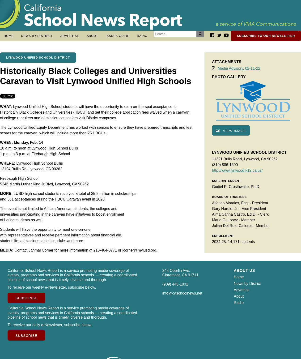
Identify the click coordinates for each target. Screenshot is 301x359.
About (92, 36)
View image (231, 133)
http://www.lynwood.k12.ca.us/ (237, 173)
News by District (37, 36)
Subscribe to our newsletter (266, 36)
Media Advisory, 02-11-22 (239, 71)
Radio (142, 36)
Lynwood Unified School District (38, 60)
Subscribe (27, 300)
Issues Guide (117, 36)
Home (9, 36)
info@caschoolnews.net (182, 296)
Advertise (69, 36)
